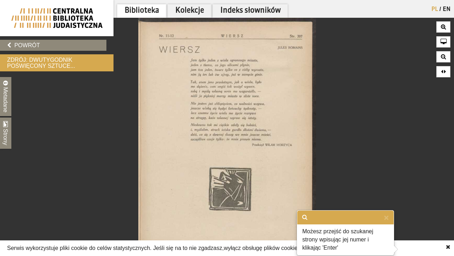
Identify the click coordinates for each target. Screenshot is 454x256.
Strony (5, 133)
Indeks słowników (250, 11)
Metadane (5, 97)
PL (434, 9)
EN (446, 9)
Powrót (23, 45)
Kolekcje (189, 11)
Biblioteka (141, 11)
